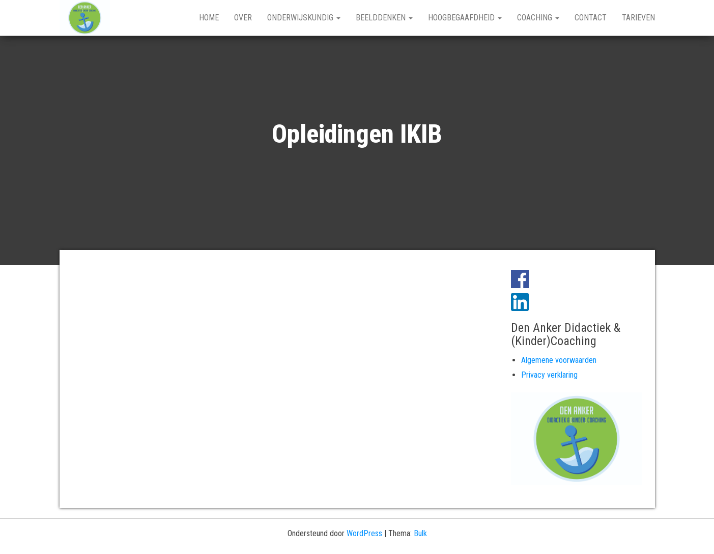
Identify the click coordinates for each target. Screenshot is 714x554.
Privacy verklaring (549, 375)
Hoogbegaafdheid (465, 17)
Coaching (538, 17)
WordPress (364, 533)
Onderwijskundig (303, 17)
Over (243, 17)
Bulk (420, 533)
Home (209, 17)
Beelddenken (384, 17)
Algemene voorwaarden (558, 360)
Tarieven (638, 17)
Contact (591, 17)
